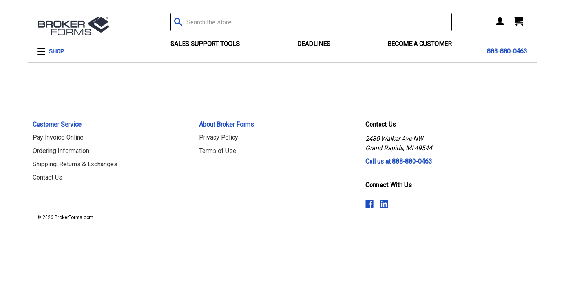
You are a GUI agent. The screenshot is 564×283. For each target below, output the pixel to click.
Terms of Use (217, 150)
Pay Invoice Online (58, 137)
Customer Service (57, 124)
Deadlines (313, 44)
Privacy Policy (218, 137)
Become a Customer (419, 44)
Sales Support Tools (205, 44)
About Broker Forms (226, 124)
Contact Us (47, 177)
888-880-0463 (507, 51)
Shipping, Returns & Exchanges (75, 164)
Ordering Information (61, 150)
